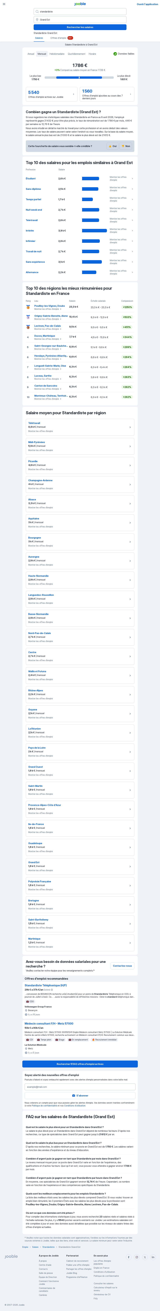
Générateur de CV (102, 1294)
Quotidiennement (76, 53)
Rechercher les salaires (80, 27)
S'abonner (80, 1095)
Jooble (21, 1305)
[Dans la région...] (80, 19)
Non (125, 146)
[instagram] (137, 1257)
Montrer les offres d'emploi (122, 178)
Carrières (43, 1295)
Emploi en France (101, 1268)
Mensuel (42, 53)
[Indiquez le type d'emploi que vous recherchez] (80, 11)
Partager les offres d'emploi (78, 1269)
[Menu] (4, 4)
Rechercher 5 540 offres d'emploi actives (80, 1064)
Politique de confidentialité (44, 1105)
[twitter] (145, 1257)
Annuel (31, 53)
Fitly (96, 1298)
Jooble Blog (71, 1273)
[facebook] (129, 1257)
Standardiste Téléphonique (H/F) (46, 985)
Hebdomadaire (57, 53)
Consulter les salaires (103, 1283)
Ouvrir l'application (147, 4)
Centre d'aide (45, 1265)
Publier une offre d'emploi (77, 1265)
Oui (112, 146)
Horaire (92, 53)
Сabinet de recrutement (77, 1261)
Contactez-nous (122, 965)
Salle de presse (46, 1273)
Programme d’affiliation (76, 1277)
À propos (43, 1261)
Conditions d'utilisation (74, 1105)
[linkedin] (153, 1257)
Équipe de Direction (48, 1277)
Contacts (43, 1269)
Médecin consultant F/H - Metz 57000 (49, 1023)
